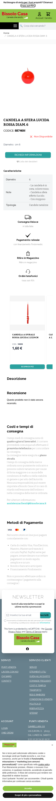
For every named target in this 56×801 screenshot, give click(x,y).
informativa (45, 623)
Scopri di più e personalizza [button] (28, 795)
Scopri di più (27, 367)
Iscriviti (44, 615)
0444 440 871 (28, 5)
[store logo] (15, 15)
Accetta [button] (28, 788)
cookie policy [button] (44, 764)
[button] (52, 745)
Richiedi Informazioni (28, 155)
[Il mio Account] (39, 16)
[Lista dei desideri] (26, 161)
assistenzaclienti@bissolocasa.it (26, 503)
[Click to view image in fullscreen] (28, 72)
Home (6, 33)
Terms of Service (33, 632)
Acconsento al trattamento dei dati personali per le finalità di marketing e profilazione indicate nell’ (29, 622)
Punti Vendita (8, 667)
